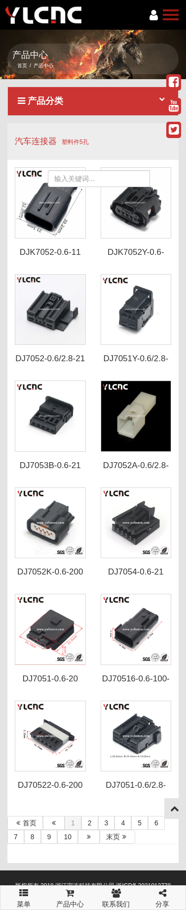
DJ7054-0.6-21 (135, 571)
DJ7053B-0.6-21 (50, 465)
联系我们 (116, 897)
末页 (117, 837)
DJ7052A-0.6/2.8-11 (136, 470)
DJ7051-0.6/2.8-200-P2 (136, 789)
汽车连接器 (36, 141)
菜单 (23, 894)
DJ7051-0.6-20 (50, 678)
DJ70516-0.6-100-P (136, 683)
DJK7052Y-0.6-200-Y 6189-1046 (136, 256)
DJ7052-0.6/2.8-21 (50, 358)
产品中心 (70, 897)
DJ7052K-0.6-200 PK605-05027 (50, 576)
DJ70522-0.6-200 (50, 785)
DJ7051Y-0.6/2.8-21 (135, 363)
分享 (162, 897)
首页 (22, 65)
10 (68, 837)
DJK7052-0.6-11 (50, 252)
